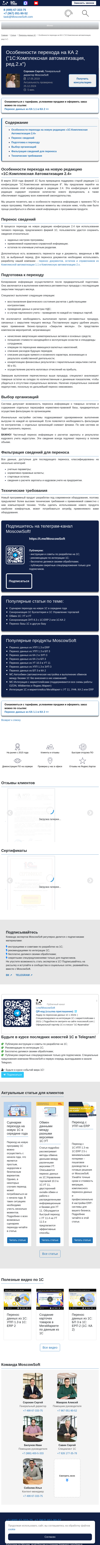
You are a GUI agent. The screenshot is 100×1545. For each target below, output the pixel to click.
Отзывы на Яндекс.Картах (82, 766)
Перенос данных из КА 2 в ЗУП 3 (28, 655)
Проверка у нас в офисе (50, 766)
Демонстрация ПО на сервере (17, 766)
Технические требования (26, 155)
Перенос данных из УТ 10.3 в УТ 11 (29, 663)
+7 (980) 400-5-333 (33, 1453)
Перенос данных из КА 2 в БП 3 (27, 659)
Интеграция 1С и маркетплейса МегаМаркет (34, 689)
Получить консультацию (82, 80)
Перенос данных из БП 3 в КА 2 (27, 670)
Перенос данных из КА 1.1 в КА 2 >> (27, 109)
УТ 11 (66, 689)
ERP (91, 689)
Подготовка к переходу (25, 142)
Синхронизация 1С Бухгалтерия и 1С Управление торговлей (44, 612)
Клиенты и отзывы (50, 752)
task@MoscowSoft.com (18, 16)
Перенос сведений (22, 138)
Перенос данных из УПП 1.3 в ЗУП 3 (30, 666)
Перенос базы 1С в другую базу (27, 623)
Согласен (50, 1537)
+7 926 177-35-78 (67, 1453)
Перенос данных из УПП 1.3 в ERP (29, 647)
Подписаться (19, 581)
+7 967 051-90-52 (67, 1410)
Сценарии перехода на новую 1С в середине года (38, 608)
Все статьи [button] (50, 1253)
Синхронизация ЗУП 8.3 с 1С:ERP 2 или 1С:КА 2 (37, 620)
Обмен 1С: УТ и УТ (20, 616)
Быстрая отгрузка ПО (82, 752)
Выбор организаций (23, 147)
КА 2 (80, 689)
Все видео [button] (50, 1347)
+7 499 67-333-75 (33, 1410)
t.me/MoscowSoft (45, 1007)
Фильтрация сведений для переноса (34, 151)
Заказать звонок (84, 3)
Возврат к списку (11, 720)
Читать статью (17, 1240)
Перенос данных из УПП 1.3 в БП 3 (29, 651)
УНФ (73, 689)
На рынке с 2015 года (17, 752)
